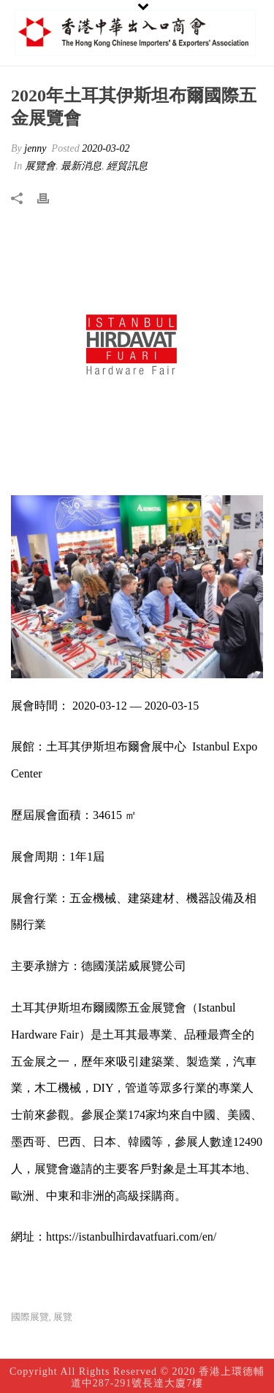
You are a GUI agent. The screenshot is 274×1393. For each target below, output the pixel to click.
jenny (35, 148)
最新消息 (81, 165)
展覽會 (40, 165)
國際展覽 (30, 1317)
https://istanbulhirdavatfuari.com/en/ (131, 1236)
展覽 (62, 1317)
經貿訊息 (127, 165)
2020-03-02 (105, 148)
